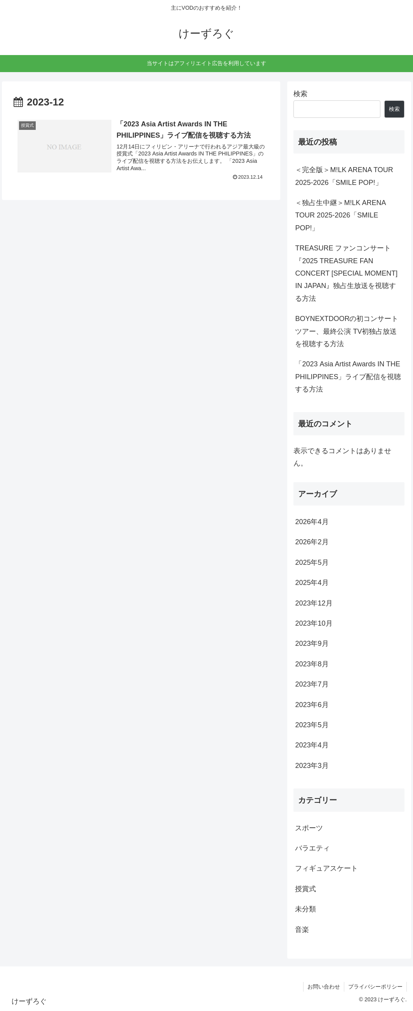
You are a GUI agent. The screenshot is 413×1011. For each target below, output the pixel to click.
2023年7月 (311, 684)
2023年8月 (311, 664)
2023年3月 (311, 765)
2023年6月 (311, 705)
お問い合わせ (323, 986)
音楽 (302, 929)
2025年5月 (311, 562)
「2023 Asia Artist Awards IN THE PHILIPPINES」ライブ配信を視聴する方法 (348, 376)
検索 (300, 94)
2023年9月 (311, 643)
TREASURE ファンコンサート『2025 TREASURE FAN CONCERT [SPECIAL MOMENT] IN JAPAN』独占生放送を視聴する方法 (346, 273)
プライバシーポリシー (375, 986)
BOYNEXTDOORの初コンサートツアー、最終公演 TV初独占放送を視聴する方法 (346, 331)
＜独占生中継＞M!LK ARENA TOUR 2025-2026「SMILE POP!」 (340, 215)
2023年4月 (311, 745)
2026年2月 (311, 542)
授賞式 (305, 889)
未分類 (305, 909)
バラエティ (312, 848)
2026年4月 (311, 522)
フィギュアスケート (326, 868)
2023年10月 (313, 623)
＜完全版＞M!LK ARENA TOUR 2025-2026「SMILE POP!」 (344, 176)
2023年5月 (311, 725)
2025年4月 (311, 583)
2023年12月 (313, 603)
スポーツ (309, 828)
